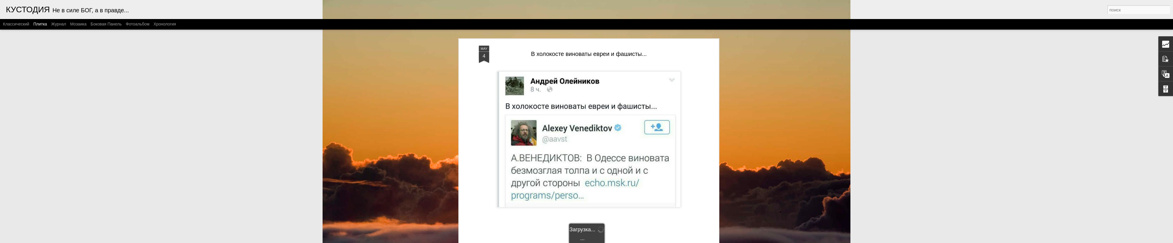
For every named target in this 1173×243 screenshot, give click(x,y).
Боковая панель (106, 24)
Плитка (40, 24)
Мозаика (78, 24)
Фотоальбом (138, 24)
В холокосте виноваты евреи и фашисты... (589, 54)
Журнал (58, 24)
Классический (16, 24)
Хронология (164, 24)
